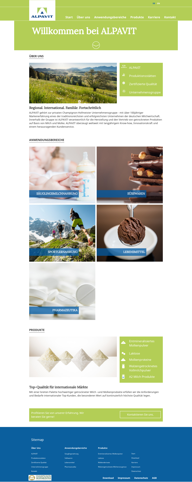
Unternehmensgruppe (39, 467)
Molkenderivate (104, 462)
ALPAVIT (34, 454)
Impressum (124, 477)
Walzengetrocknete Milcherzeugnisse (112, 467)
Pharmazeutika (70, 467)
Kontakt (170, 17)
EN (158, 3)
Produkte (137, 17)
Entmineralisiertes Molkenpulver (110, 454)
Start (69, 17)
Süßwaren (68, 458)
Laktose (101, 458)
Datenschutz (141, 477)
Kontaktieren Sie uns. (140, 414)
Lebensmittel (69, 462)
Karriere (154, 17)
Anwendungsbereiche (110, 17)
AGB (154, 477)
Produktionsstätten (38, 458)
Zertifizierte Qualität (38, 462)
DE (154, 3)
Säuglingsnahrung (71, 454)
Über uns (83, 17)
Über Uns (36, 448)
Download (108, 477)
